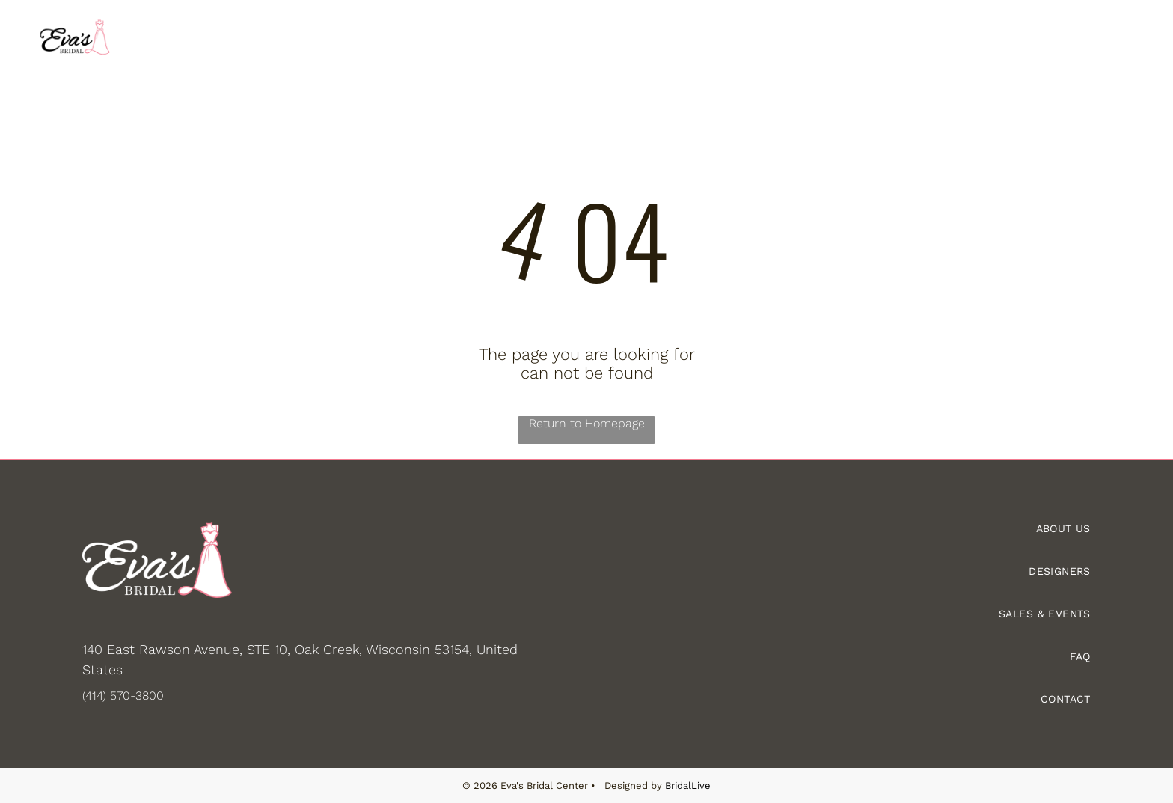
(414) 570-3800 (123, 695)
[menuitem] (287, 38)
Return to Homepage (587, 422)
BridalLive (688, 785)
